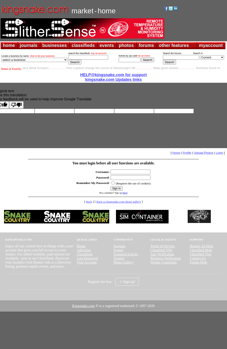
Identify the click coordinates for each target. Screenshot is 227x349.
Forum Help (198, 262)
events (107, 45)
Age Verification (162, 254)
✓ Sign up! (127, 282)
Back (89, 201)
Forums (119, 258)
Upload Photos (203, 152)
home (9, 45)
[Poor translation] (16, 105)
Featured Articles (126, 254)
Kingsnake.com (83, 306)
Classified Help (201, 250)
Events (118, 250)
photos (126, 45)
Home (176, 152)
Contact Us (198, 258)
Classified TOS (161, 250)
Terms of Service (162, 246)
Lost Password (87, 258)
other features (174, 45)
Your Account (87, 262)
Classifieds (84, 254)
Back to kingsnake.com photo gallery (118, 201)
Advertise (84, 250)
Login (219, 152)
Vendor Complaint (163, 262)
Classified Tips (200, 254)
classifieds (83, 45)
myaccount (211, 45)
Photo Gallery (124, 262)
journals (28, 45)
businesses (54, 45)
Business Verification (165, 258)
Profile (187, 152)
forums (146, 45)
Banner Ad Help (201, 246)
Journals (119, 246)
